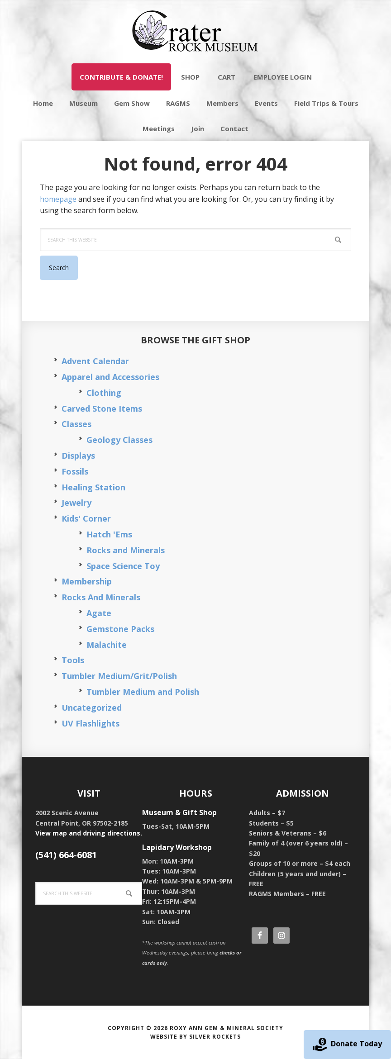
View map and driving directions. (88, 833)
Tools (73, 660)
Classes (76, 423)
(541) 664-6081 (66, 855)
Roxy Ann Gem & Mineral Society (226, 1028)
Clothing (103, 392)
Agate (98, 613)
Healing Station (93, 487)
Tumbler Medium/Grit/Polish (119, 675)
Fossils (75, 471)
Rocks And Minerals (101, 597)
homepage (58, 199)
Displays (78, 455)
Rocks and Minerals (125, 550)
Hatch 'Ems (109, 534)
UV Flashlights (90, 723)
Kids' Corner (86, 518)
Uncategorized (92, 707)
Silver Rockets (215, 1036)
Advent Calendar (95, 361)
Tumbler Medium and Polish (142, 691)
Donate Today (347, 1044)
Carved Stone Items (102, 408)
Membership (87, 581)
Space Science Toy (123, 565)
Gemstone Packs (120, 628)
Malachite (106, 644)
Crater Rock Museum (195, 31)
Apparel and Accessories (110, 376)
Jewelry (76, 502)
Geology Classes (119, 439)
